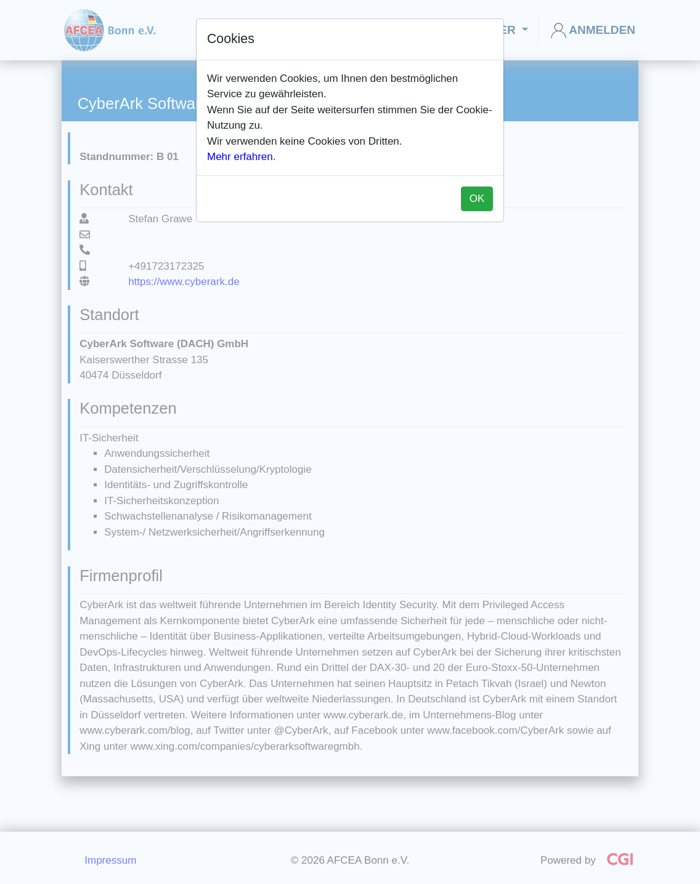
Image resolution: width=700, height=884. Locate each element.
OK (477, 198)
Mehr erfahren (240, 157)
